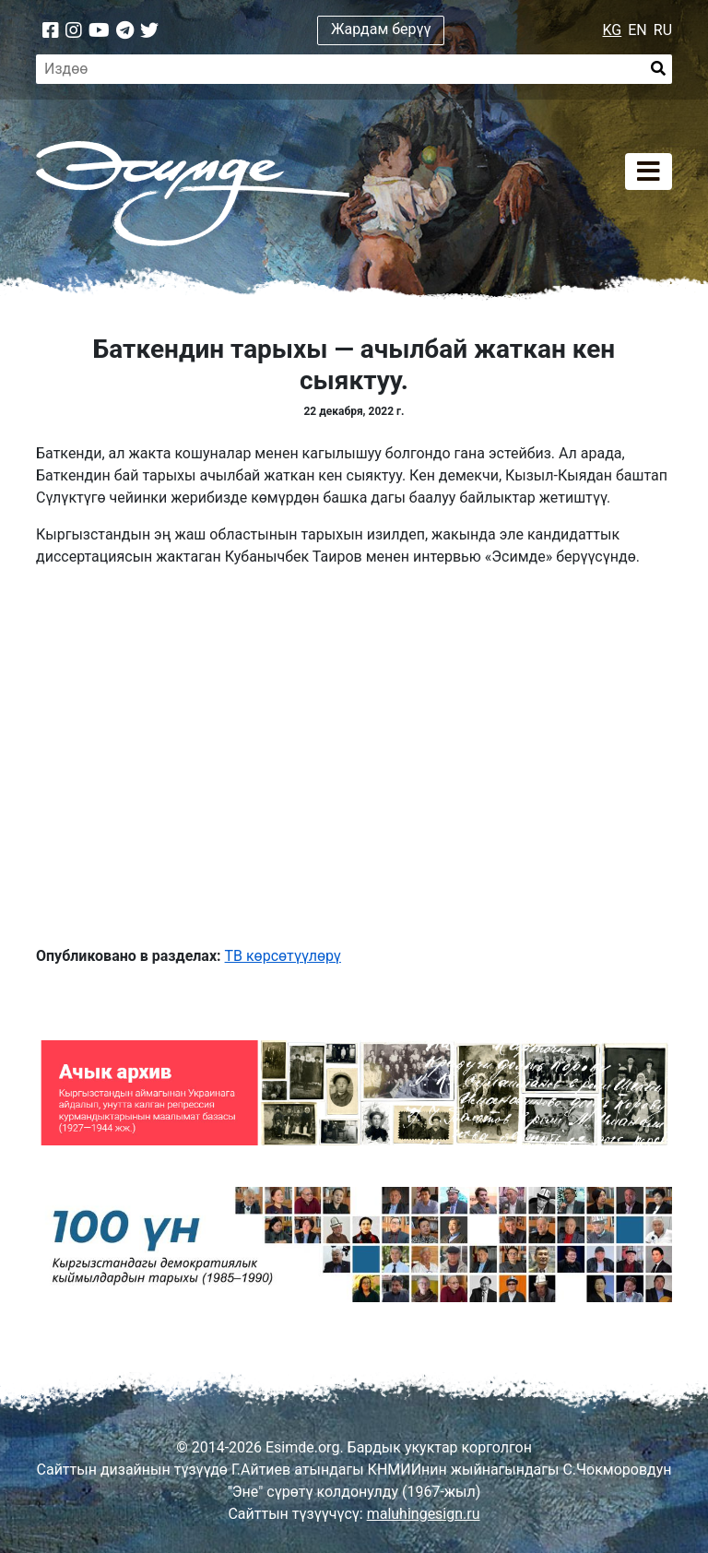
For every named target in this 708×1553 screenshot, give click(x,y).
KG (612, 30)
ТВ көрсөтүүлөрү (283, 956)
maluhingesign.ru (423, 1514)
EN (637, 30)
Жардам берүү (381, 29)
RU (663, 30)
